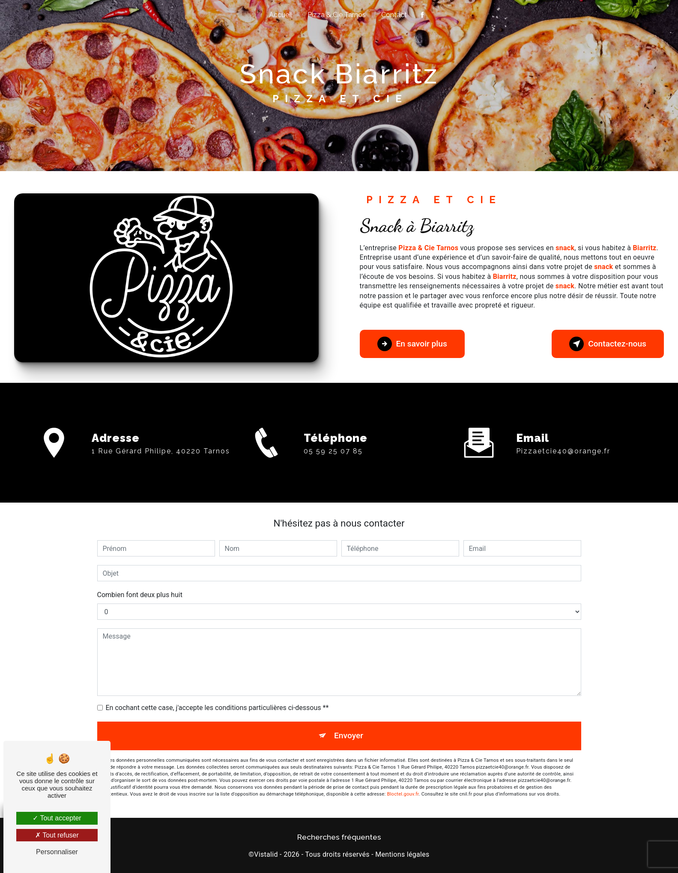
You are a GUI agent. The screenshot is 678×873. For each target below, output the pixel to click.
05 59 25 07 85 (333, 481)
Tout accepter (57, 818)
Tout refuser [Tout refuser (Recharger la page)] (57, 835)
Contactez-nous (607, 344)
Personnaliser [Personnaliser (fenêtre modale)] (57, 851)
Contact (394, 15)
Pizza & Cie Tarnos (337, 15)
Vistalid (266, 854)
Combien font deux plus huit (139, 595)
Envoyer (348, 735)
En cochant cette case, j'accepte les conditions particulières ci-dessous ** (217, 708)
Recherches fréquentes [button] (339, 836)
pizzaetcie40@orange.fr (563, 421)
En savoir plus (412, 344)
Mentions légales (402, 854)
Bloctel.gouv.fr (402, 794)
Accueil (280, 15)
